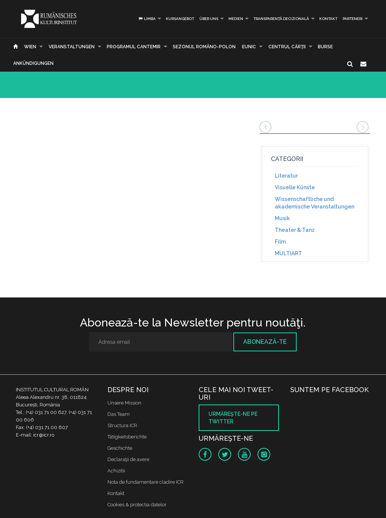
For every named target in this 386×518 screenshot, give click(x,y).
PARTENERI (353, 19)
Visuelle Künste (295, 187)
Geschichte (119, 448)
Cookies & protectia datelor (137, 504)
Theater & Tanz (295, 230)
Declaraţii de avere (128, 459)
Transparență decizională (281, 19)
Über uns (208, 19)
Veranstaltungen (72, 46)
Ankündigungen (33, 63)
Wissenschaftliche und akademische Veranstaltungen (314, 203)
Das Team (118, 414)
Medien (235, 19)
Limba (147, 19)
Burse (325, 46)
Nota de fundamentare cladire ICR (145, 482)
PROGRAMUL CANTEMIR (134, 46)
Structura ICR (122, 425)
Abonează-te (265, 341)
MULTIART (288, 253)
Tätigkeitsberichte (127, 437)
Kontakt (328, 19)
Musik (282, 218)
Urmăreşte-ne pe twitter (232, 418)
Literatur (286, 176)
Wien (30, 46)
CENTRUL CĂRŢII (287, 46)
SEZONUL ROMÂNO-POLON (204, 46)
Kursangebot (180, 19)
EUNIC (249, 46)
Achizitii (116, 471)
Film (280, 242)
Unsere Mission (124, 403)
